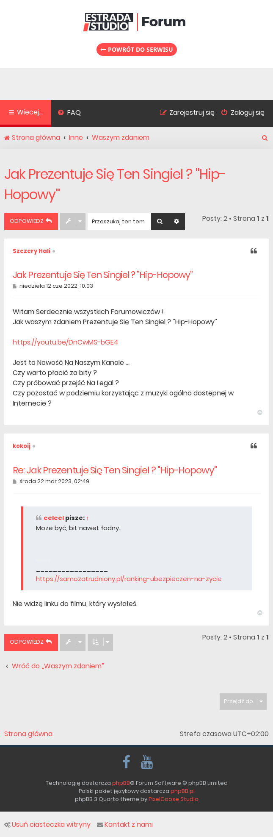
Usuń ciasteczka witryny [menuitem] (47, 824)
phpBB (121, 783)
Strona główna (28, 734)
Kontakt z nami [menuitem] (125, 824)
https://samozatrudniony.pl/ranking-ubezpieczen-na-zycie (129, 579)
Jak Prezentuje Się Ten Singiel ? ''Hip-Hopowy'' (115, 184)
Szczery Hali (31, 251)
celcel (54, 518)
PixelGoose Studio (174, 799)
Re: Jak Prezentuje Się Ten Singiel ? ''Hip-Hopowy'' (115, 470)
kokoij (21, 446)
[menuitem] (69, 113)
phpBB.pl (183, 791)
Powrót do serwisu (136, 49)
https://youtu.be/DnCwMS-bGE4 (66, 342)
